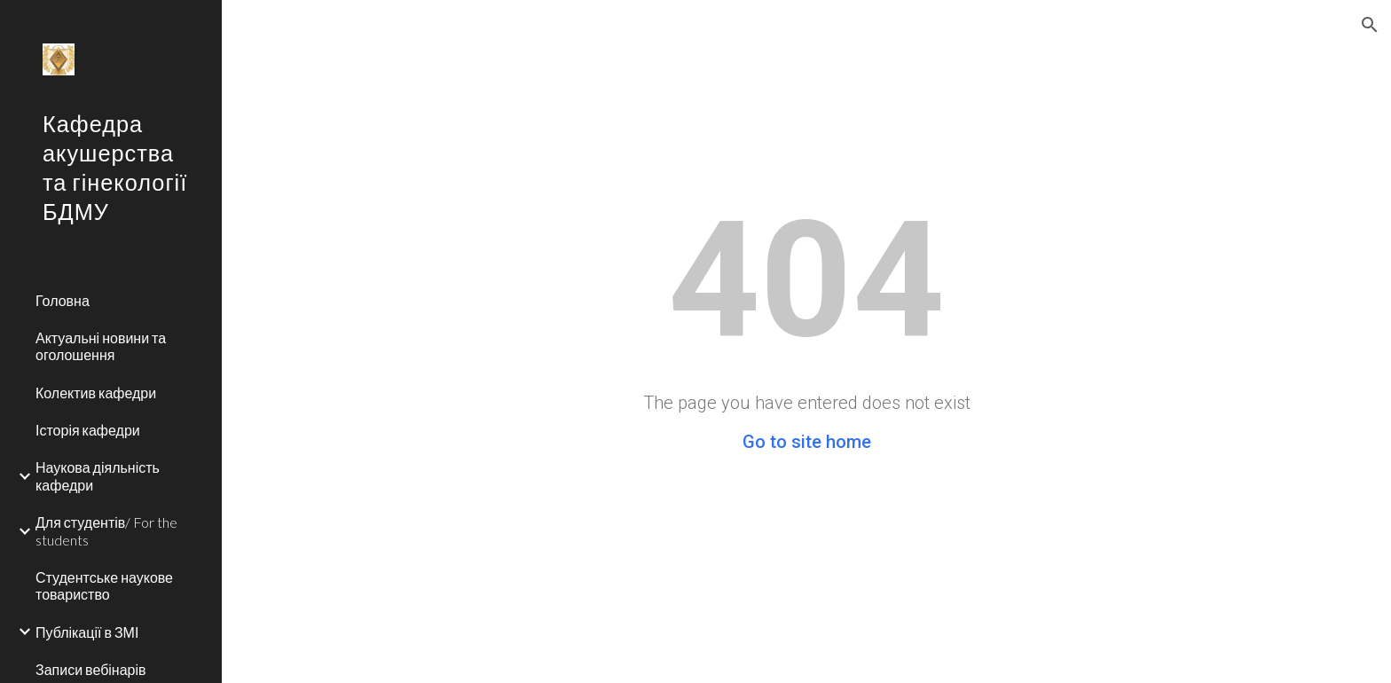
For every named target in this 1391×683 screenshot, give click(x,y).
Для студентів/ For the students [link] (106, 530)
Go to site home (807, 441)
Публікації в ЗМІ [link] (86, 632)
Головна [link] (62, 300)
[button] (1369, 25)
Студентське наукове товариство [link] (104, 585)
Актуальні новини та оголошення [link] (100, 346)
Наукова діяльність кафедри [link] (97, 475)
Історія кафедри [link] (87, 429)
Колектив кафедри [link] (95, 392)
